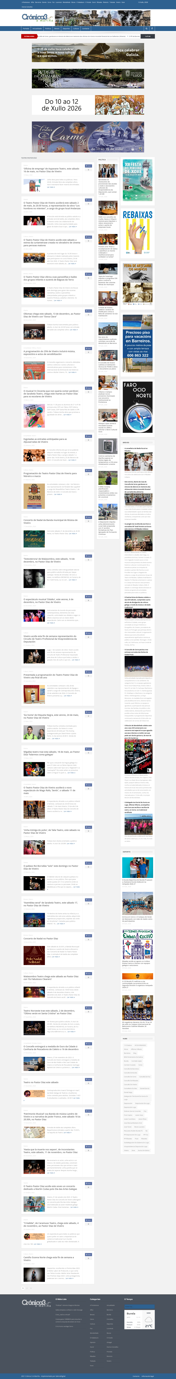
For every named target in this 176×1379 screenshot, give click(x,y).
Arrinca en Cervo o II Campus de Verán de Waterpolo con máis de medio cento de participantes (137, 919)
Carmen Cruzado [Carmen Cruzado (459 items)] (129, 1065)
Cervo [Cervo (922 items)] (140, 1065)
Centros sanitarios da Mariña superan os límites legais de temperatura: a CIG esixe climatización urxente (107, 460)
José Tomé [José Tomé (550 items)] (127, 1127)
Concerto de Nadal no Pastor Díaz (41, 938)
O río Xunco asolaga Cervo (64, 1326)
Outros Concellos (27, 7)
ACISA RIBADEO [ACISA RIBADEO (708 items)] (140, 1045)
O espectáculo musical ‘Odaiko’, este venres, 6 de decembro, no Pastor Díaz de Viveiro (48, 601)
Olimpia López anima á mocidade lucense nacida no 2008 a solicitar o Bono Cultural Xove (107, 427)
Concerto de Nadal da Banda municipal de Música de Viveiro (51, 521)
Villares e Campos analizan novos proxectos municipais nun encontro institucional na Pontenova (106, 397)
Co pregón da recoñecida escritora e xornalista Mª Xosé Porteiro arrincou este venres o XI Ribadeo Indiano (138, 526)
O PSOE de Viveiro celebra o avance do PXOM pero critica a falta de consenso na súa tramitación (108, 312)
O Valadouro (80, 2)
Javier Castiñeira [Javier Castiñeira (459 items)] (129, 1119)
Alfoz (32, 2)
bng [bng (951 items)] (134, 1053)
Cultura (76, 29)
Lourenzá (59, 2)
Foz (53, 2)
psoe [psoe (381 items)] (136, 1139)
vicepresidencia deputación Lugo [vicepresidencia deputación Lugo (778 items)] (135, 1146)
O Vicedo (88, 2)
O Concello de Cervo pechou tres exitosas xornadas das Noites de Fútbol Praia (136, 652)
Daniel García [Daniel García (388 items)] (144, 1088)
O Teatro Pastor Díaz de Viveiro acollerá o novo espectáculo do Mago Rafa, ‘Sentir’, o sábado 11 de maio (49, 790)
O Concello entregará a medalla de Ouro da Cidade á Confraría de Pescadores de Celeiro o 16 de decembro (51, 1048)
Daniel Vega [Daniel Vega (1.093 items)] (128, 1092)
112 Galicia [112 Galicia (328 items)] (128, 1045)
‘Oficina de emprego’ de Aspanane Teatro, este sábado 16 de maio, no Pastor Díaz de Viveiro (51, 170)
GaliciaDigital (60, 1376)
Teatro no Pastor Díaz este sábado (41, 1082)
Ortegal (109, 1342)
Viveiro (118, 2)
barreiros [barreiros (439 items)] (127, 1053)
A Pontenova (26, 2)
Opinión (92, 1342)
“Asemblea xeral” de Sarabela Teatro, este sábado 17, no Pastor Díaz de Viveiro (51, 904)
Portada (26, 29)
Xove (123, 2)
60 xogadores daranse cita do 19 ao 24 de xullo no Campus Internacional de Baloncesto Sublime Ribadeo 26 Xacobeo (137, 1025)
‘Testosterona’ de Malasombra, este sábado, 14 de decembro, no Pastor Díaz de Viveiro (49, 560)
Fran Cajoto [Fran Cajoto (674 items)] (128, 1115)
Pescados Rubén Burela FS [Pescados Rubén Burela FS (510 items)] (133, 1131)
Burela (44, 2)
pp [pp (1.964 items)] (146, 1131)
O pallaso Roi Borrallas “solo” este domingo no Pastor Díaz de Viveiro (51, 867)
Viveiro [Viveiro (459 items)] (126, 1150)
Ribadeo (99, 2)
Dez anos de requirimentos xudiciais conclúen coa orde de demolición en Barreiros (107, 340)
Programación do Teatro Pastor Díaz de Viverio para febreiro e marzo (50, 475)
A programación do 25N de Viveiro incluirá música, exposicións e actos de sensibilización (49, 353)
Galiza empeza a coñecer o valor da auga (69, 1310)
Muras (73, 2)
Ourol (94, 2)
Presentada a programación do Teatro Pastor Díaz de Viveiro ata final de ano (51, 676)
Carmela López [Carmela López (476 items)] (137, 1061)
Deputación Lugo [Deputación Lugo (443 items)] (130, 1107)
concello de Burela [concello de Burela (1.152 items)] (130, 1073)
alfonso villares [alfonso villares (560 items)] (136, 1049)
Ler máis (51, 187)
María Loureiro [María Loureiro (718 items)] (139, 1127)
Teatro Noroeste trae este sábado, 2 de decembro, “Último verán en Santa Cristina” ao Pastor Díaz (49, 1012)
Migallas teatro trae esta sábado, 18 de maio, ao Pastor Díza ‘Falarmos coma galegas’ (52, 753)
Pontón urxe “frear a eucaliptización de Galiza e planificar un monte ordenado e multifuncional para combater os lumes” (107, 252)
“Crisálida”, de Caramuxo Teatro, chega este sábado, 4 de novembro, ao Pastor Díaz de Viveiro (51, 1224)
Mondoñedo (66, 2)
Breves (56, 29)
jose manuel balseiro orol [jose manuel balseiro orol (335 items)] (133, 1123)
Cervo (49, 2)
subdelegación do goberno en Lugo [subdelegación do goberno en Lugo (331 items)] (136, 1142)
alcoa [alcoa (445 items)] (126, 1049)
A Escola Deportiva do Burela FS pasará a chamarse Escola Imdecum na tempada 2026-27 (137, 882)
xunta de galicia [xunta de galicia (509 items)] (143, 1150)
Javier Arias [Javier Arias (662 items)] (139, 1115)
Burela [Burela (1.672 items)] (126, 1061)
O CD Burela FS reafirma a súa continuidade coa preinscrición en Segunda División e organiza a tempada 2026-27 (137, 984)
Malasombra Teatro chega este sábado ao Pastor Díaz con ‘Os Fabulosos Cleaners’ (51, 978)
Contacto (85, 29)
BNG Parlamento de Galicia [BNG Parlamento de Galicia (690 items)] (133, 1057)
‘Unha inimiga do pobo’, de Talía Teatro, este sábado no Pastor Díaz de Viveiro (52, 831)
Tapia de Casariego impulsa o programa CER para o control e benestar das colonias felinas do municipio (107, 280)
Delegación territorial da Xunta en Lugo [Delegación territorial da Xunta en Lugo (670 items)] (136, 1097)
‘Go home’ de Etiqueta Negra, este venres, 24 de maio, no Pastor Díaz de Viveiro (51, 716)
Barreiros (38, 2)
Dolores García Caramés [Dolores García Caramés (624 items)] (132, 1111)
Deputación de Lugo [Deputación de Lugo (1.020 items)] (142, 1103)
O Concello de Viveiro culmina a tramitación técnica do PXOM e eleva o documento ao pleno (107, 366)
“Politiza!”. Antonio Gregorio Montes (68, 1305)
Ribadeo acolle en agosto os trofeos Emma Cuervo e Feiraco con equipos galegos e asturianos (136, 963)
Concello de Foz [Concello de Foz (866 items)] (144, 1077)
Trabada (112, 2)
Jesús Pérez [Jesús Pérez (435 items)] (142, 1119)
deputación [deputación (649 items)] (128, 1103)
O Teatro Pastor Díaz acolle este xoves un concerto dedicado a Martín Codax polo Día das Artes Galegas (50, 1188)
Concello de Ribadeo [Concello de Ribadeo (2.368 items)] (131, 1080)
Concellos (110, 1319)
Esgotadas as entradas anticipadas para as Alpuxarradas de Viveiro (45, 440)
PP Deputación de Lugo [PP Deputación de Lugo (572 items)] (132, 1135)
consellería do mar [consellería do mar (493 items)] (130, 1088)
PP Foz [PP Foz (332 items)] (145, 1135)
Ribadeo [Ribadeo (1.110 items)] (144, 1139)
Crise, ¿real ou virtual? (63, 1315)
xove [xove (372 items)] (133, 1150)
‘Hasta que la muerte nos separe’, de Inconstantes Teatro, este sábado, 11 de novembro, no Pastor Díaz (51, 1151)
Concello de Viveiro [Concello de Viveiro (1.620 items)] (130, 1084)
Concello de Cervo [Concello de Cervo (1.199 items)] (130, 1077)
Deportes (66, 29)
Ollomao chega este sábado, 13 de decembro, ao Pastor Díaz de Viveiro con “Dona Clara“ (52, 315)
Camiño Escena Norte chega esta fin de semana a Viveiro (49, 1259)
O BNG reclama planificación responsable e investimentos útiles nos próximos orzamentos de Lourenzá (107, 492)
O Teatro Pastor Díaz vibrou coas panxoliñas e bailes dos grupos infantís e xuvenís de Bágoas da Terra (50, 278)
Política (48, 29)
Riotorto (105, 2)
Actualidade (37, 29)
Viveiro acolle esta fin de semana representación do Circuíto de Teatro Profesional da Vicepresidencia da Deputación (50, 639)
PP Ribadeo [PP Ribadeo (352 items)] (128, 1139)
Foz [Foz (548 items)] (145, 1111)
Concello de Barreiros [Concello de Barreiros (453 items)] (131, 1069)
